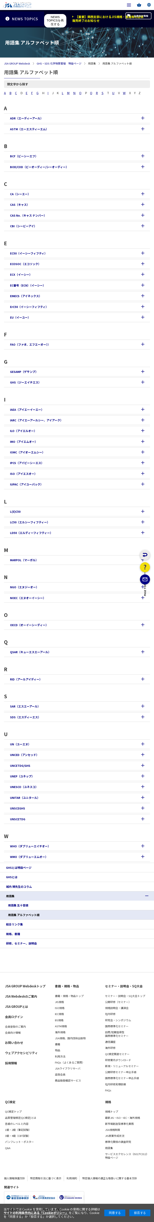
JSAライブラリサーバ (67, 1068)
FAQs (108, 1090)
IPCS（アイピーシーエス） (27, 463)
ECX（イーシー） (21, 274)
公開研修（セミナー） (118, 1002)
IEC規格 (59, 1014)
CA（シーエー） (20, 194)
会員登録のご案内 (15, 1026)
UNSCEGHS (17, 808)
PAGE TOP (145, 610)
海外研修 (110, 1048)
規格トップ (111, 1111)
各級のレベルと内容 (16, 1124)
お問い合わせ (14, 1042)
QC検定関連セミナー (117, 1054)
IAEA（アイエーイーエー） (27, 410)
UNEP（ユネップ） (22, 776)
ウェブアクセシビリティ (21, 1053)
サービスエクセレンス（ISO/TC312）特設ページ (127, 1155)
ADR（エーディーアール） (26, 118)
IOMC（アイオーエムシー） (27, 452)
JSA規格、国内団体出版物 (70, 1038)
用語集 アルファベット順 (24, 915)
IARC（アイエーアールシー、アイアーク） (36, 420)
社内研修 (110, 1014)
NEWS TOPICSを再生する (55, 20)
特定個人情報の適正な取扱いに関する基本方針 (109, 1178)
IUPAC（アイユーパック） (26, 484)
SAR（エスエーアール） (25, 706)
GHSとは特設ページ (18, 868)
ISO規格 (59, 1008)
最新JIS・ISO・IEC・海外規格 (122, 1118)
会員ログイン (14, 1017)
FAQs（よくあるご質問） (70, 1062)
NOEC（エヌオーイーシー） (28, 598)
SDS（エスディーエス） (25, 717)
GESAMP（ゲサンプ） (24, 372)
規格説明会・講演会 (117, 1008)
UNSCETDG (17, 819)
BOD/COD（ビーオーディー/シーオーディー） (39, 167)
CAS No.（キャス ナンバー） (28, 215)
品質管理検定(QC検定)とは (20, 1118)
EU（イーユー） (20, 317)
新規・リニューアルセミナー (122, 1066)
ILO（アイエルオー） (23, 431)
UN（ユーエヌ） (20, 744)
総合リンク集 (14, 924)
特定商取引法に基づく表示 (45, 1178)
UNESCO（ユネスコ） (24, 787)
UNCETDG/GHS (20, 766)
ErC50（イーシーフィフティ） (29, 307)
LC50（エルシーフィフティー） (30, 522)
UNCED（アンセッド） (24, 755)
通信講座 (110, 1042)
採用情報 (11, 1063)
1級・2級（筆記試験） (18, 1130)
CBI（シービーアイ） (23, 226)
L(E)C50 (15, 512)
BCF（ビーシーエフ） (24, 156)
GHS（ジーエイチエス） (25, 382)
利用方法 (60, 1056)
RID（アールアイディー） (26, 679)
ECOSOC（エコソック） (25, 264)
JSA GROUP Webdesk (17, 63)
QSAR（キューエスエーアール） (30, 652)
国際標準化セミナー (117, 1026)
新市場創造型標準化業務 (119, 1124)
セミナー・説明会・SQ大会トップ (125, 996)
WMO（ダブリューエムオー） (29, 857)
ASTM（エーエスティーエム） (29, 129)
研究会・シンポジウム (118, 1020)
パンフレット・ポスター (19, 1142)
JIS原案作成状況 (114, 1136)
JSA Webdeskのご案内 (21, 996)
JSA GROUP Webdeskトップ (25, 986)
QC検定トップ (13, 1111)
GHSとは (11, 877)
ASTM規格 (61, 1026)
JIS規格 (59, 1002)
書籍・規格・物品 (67, 986)
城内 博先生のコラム (19, 887)
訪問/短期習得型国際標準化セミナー (117, 1034)
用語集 (10, 896)
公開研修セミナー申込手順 (120, 1072)
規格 (108, 1102)
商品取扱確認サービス (68, 1080)
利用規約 (72, 1178)
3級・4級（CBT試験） (18, 1136)
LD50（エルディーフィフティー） (31, 533)
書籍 (57, 1044)
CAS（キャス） (19, 205)
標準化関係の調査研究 (118, 1142)
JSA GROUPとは (16, 1006)
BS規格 (59, 1020)
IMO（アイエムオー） (23, 442)
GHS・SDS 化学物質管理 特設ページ (59, 63)
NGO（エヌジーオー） (24, 587)
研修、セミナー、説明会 (21, 943)
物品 (57, 1050)
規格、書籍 (13, 934)
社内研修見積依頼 (115, 1084)
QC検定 (10, 1102)
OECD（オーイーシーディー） (29, 625)
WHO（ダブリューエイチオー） (30, 846)
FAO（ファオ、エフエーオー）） (30, 344)
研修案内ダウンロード (118, 1060)
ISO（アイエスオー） (23, 474)
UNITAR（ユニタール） (25, 798)
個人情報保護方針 (14, 1178)
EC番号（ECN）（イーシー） (28, 285)
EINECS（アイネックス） (26, 296)
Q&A (7, 1148)
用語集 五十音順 (18, 905)
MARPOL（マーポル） (24, 560)
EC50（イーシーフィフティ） (28, 253)
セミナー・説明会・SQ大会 (124, 986)
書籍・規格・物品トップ (69, 996)
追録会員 (60, 1074)
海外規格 (60, 1032)
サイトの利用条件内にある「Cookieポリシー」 (36, 1213)
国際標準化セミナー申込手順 (122, 1078)
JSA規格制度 (112, 1130)
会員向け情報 (135, 19)
